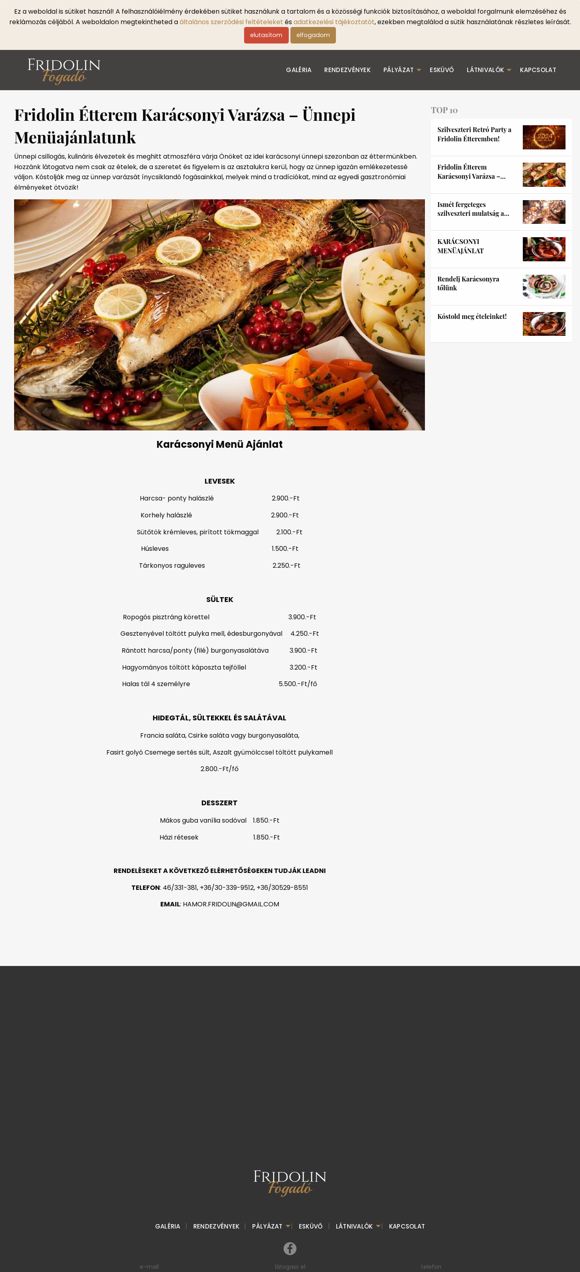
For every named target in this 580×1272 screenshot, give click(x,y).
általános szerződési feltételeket (231, 22)
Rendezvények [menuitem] (347, 70)
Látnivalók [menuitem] (485, 70)
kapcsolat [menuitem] (538, 70)
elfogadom (313, 35)
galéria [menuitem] (298, 70)
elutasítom (266, 35)
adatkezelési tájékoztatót (334, 22)
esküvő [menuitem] (442, 70)
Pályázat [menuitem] (398, 70)
